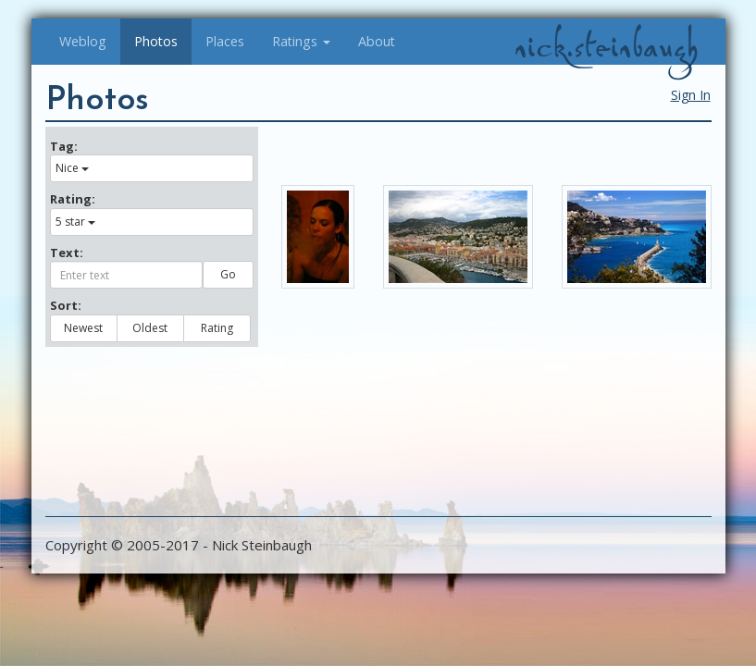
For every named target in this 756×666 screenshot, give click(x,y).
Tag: (64, 146)
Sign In (691, 95)
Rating (217, 328)
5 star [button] (75, 221)
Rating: (72, 199)
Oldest (149, 328)
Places (224, 41)
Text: (66, 252)
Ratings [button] (301, 41)
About (376, 41)
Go (228, 274)
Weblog (82, 41)
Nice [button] (72, 168)
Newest (83, 328)
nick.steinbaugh (606, 47)
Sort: (65, 305)
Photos (156, 41)
